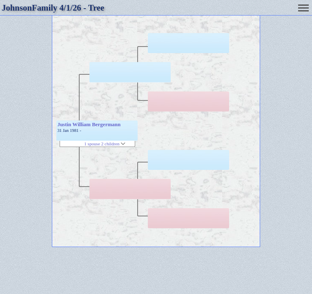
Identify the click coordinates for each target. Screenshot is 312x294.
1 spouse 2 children (104, 143)
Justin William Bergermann (88, 124)
